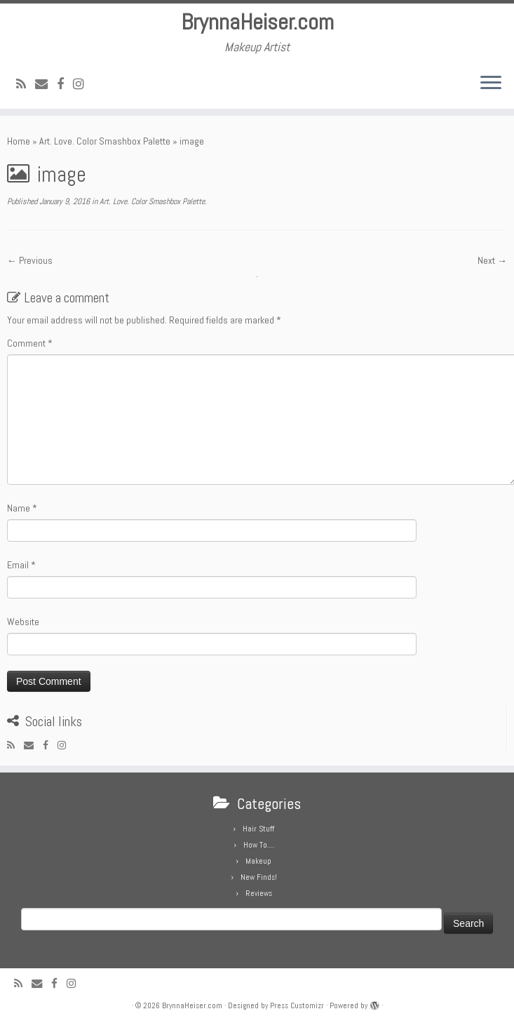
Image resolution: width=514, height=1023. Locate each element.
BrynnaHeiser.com (257, 21)
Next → (492, 260)
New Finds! (259, 877)
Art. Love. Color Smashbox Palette (104, 141)
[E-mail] (46, 84)
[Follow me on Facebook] (65, 84)
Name (22, 508)
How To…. (258, 845)
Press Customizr (297, 1005)
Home (18, 141)
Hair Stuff (258, 829)
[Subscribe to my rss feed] (25, 84)
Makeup (258, 861)
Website (23, 621)
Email (21, 565)
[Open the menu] (490, 83)
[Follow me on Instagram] (83, 84)
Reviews (258, 893)
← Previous (30, 260)
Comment (30, 343)
